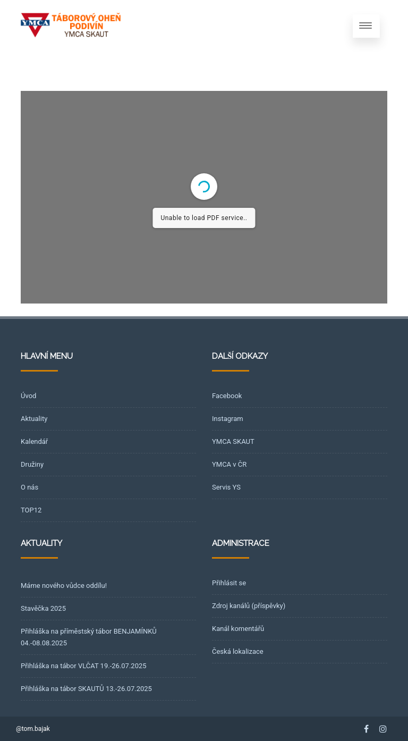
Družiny (32, 464)
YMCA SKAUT (233, 441)
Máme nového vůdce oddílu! (64, 586)
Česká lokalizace (238, 651)
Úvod (28, 396)
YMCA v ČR (229, 464)
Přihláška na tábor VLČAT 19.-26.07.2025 (84, 666)
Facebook (227, 396)
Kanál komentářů (238, 629)
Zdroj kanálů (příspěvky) (248, 606)
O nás (29, 487)
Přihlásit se (229, 583)
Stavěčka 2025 (43, 608)
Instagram (227, 419)
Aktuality (34, 419)
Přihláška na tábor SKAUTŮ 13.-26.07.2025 (86, 689)
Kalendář (34, 441)
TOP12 (31, 510)
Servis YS (226, 487)
